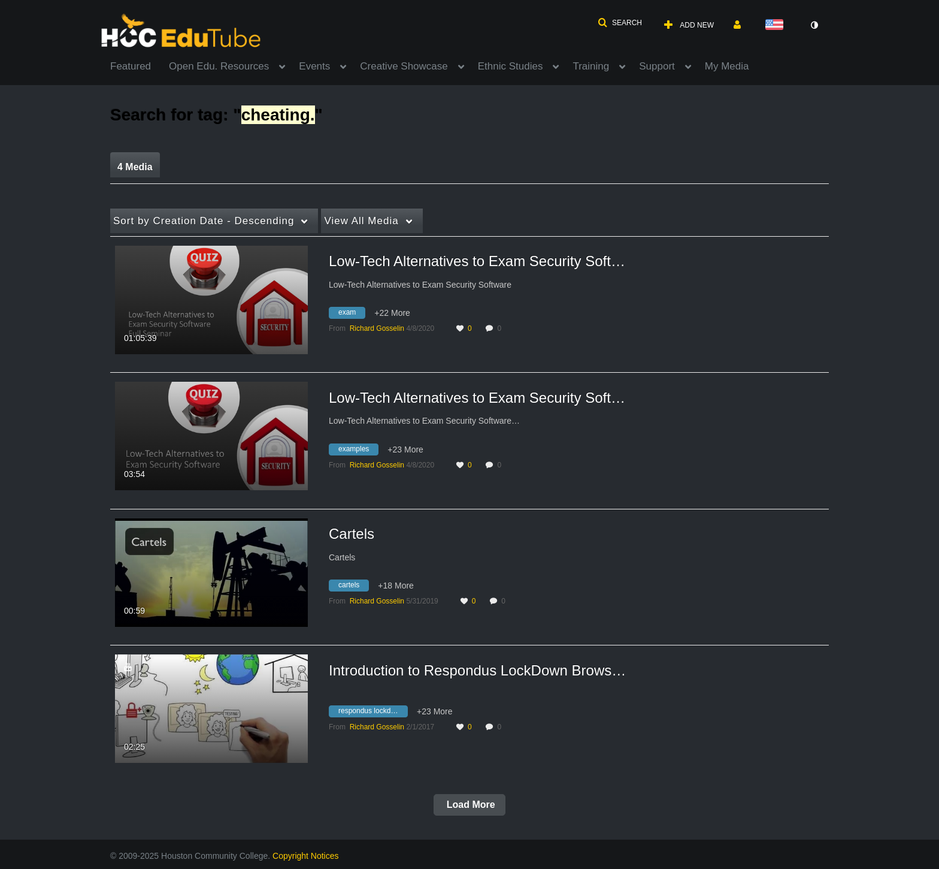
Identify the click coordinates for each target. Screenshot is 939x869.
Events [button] (314, 66)
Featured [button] (130, 66)
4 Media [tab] (135, 167)
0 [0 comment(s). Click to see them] (501, 328)
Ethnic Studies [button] (510, 66)
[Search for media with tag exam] (351, 314)
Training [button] (591, 66)
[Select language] (777, 25)
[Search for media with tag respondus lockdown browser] (373, 713)
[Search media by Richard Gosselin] (377, 328)
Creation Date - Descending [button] (203, 221)
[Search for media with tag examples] (358, 450)
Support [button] (657, 66)
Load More (469, 804)
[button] (620, 23)
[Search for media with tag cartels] (353, 587)
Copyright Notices (305, 856)
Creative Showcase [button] (403, 66)
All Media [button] (361, 221)
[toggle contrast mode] (814, 25)
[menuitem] (139, 65)
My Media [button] (727, 66)
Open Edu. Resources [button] (219, 66)
